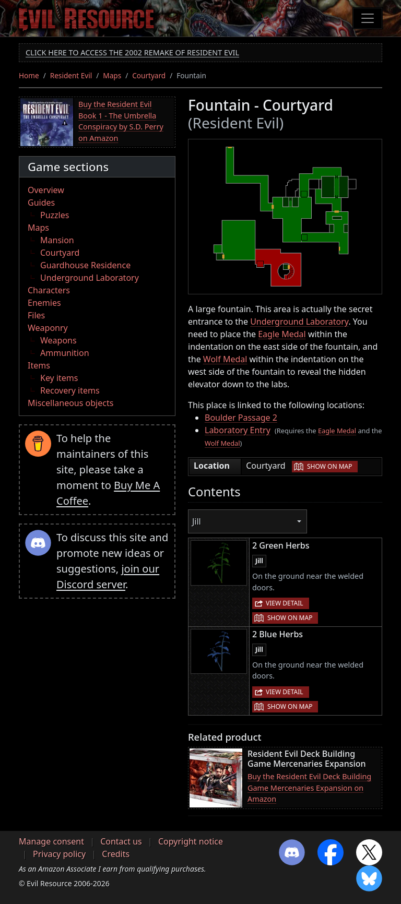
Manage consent (51, 841)
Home (29, 75)
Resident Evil (71, 75)
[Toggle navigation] (367, 18)
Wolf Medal (225, 359)
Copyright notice (190, 841)
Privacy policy (59, 854)
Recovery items (70, 390)
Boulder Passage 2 (241, 417)
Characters (49, 290)
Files (36, 315)
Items (39, 365)
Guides (41, 202)
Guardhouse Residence (85, 265)
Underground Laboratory (89, 277)
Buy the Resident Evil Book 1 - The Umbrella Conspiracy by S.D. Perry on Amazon (120, 121)
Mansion (57, 240)
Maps (112, 75)
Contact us (121, 841)
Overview (46, 190)
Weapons (58, 340)
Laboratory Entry (237, 430)
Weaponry (48, 328)
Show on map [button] (329, 466)
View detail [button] (284, 603)
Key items (59, 378)
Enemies (44, 302)
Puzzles (54, 215)
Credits (115, 854)
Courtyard (149, 75)
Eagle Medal (282, 334)
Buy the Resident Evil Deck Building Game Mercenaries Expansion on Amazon (309, 787)
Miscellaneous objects (70, 403)
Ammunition (64, 353)
